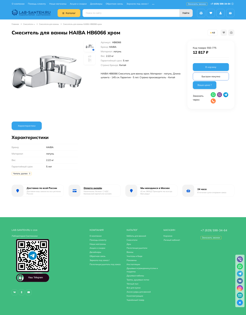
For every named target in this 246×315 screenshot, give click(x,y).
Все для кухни (134, 287)
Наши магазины (57, 4)
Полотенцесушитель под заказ (105, 264)
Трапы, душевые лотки (138, 279)
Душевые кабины (135, 275)
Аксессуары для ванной (139, 292)
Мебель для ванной (136, 236)
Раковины (132, 260)
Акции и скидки (78, 4)
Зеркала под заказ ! (137, 4)
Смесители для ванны (49, 24)
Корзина (167, 236)
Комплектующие (135, 296)
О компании (18, 4)
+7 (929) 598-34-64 (222, 3)
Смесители (28, 24)
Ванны (130, 252)
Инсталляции (133, 264)
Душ (129, 244)
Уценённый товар (135, 300)
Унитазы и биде (134, 256)
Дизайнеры (96, 4)
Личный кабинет (171, 240)
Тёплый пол (132, 283)
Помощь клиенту (37, 4)
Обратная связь (114, 4)
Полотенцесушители (137, 248)
